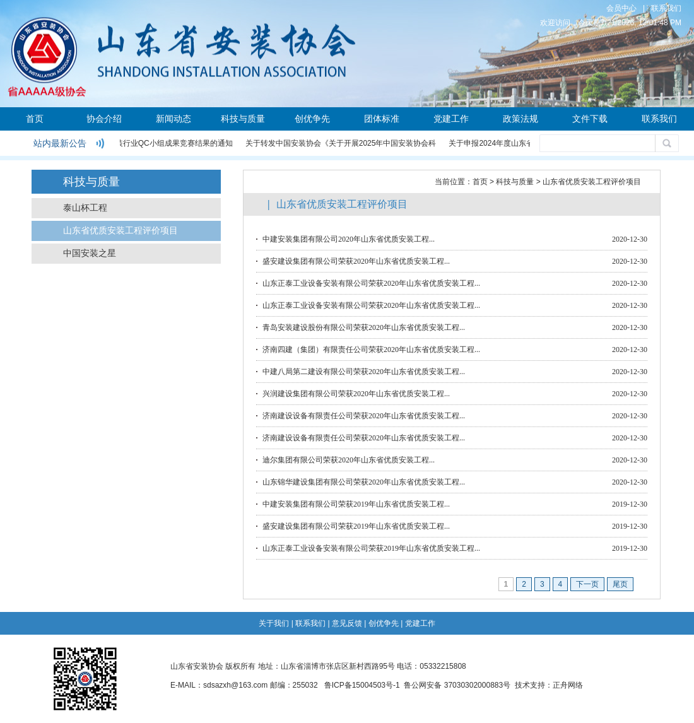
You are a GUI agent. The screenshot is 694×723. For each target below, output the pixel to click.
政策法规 (520, 119)
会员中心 (621, 8)
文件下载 (590, 119)
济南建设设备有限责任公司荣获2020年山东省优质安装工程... (363, 415)
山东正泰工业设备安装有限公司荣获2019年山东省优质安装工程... (371, 548)
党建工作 (451, 119)
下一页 (587, 584)
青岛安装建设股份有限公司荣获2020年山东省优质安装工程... (363, 327)
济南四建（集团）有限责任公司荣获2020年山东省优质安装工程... (371, 349)
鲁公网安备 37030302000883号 (457, 685)
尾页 (620, 584)
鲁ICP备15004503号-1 (362, 685)
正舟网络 (568, 685)
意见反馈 (347, 623)
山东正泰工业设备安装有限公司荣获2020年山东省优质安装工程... (371, 283)
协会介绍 (104, 119)
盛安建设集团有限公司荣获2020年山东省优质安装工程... (356, 261)
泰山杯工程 (85, 208)
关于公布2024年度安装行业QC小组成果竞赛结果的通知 (139, 143)
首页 (35, 119)
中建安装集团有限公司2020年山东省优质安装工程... (348, 239)
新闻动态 (173, 119)
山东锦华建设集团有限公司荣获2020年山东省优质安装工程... (363, 482)
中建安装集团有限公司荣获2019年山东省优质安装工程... (356, 504)
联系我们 (666, 8)
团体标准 (381, 119)
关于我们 (274, 623)
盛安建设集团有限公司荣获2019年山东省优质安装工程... (356, 526)
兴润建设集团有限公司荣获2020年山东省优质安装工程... (356, 393)
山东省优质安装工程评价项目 (120, 230)
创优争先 (312, 119)
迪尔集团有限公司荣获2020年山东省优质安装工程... (348, 460)
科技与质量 (243, 119)
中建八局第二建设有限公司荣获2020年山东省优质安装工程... (363, 371)
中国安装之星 (89, 253)
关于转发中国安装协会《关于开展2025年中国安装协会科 (341, 143)
